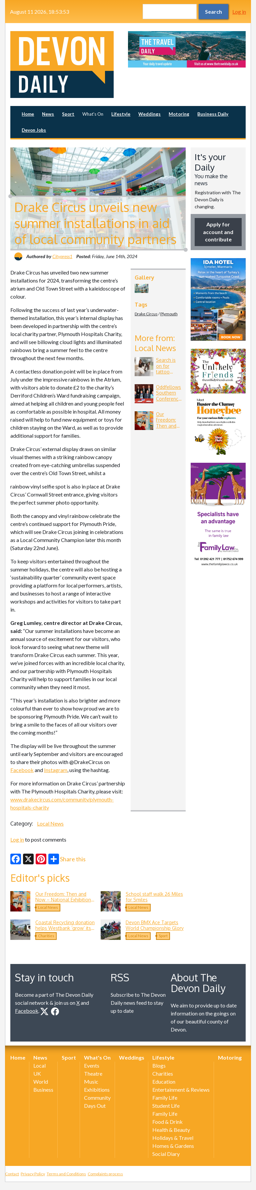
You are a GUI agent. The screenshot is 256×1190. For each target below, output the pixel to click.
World (40, 1081)
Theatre (93, 1073)
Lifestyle (120, 114)
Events (91, 1065)
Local (39, 1065)
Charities (46, 936)
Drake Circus (146, 313)
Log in (239, 11)
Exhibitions (97, 1089)
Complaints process (105, 1173)
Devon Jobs (34, 130)
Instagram (55, 770)
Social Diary (166, 1154)
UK (37, 1073)
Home (28, 114)
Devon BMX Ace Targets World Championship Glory (155, 925)
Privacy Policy (33, 1173)
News (48, 114)
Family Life (164, 1097)
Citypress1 (62, 256)
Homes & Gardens (173, 1146)
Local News (50, 823)
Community (97, 1097)
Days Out (95, 1105)
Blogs (159, 1065)
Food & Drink (167, 1121)
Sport (68, 114)
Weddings (149, 114)
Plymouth (169, 313)
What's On (92, 114)
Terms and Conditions (66, 1173)
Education (163, 1081)
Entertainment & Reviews (181, 1089)
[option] (187, 49)
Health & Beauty (171, 1129)
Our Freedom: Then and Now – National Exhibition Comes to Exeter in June (63, 899)
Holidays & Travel (172, 1137)
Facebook (22, 770)
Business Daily (212, 114)
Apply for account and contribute (218, 231)
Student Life (166, 1105)
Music (91, 1081)
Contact (12, 1173)
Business (43, 1089)
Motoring (179, 114)
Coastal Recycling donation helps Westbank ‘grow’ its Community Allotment (65, 928)
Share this (67, 859)
